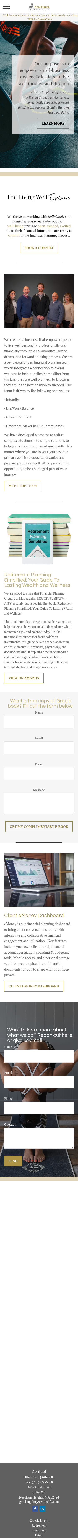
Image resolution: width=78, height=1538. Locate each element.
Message (39, 790)
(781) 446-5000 (44, 1477)
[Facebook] (35, 1509)
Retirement (39, 1525)
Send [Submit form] (13, 1161)
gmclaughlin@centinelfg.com (39, 1502)
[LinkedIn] (42, 1509)
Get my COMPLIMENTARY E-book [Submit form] (39, 826)
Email (39, 738)
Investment (39, 1530)
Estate (39, 1535)
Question (10, 1124)
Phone (39, 764)
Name (39, 712)
